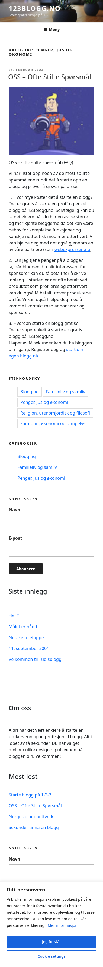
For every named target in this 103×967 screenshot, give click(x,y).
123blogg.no (35, 8)
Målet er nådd (23, 627)
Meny (51, 29)
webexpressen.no (72, 249)
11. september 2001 (29, 648)
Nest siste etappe (26, 638)
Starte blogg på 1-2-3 (30, 795)
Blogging (29, 392)
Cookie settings (52, 956)
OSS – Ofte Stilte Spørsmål (49, 76)
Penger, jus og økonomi (44, 402)
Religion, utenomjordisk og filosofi (55, 413)
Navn (14, 510)
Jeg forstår (51, 941)
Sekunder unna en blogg (34, 827)
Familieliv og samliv (65, 392)
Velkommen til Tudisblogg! (36, 659)
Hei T (14, 616)
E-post (15, 538)
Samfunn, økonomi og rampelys (52, 423)
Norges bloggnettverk (31, 817)
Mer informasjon (63, 925)
